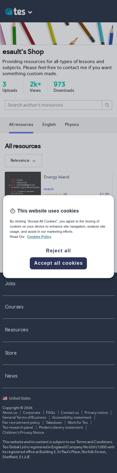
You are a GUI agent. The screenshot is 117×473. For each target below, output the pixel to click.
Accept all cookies (58, 263)
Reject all (58, 250)
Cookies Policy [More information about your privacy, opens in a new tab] (39, 236)
